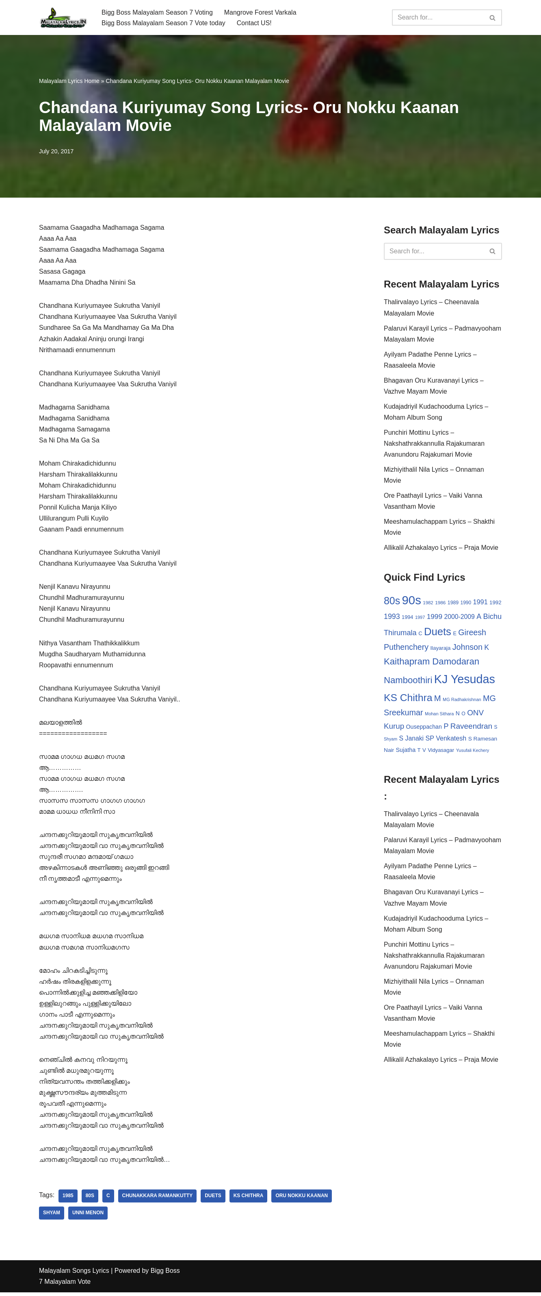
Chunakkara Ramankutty (157, 1200)
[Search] (438, 17)
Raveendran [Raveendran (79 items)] (471, 727)
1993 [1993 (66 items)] (392, 618)
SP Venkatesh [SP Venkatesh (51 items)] (446, 739)
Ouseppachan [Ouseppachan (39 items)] (424, 728)
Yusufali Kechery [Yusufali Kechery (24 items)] (472, 751)
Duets (213, 1200)
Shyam (51, 1217)
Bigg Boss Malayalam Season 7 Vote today (164, 23)
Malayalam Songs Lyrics (74, 1274)
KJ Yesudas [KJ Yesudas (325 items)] (464, 680)
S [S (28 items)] (496, 729)
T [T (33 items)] (419, 752)
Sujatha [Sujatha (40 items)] (406, 751)
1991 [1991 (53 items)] (480, 603)
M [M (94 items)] (437, 699)
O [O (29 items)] (463, 715)
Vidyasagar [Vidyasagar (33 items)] (441, 752)
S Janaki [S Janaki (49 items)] (411, 739)
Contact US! (254, 23)
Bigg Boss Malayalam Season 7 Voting (157, 12)
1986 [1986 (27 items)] (440, 603)
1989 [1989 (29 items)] (453, 604)
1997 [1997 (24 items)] (420, 618)
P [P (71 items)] (446, 727)
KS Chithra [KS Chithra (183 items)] (408, 698)
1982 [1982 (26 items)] (428, 603)
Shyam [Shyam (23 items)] (390, 740)
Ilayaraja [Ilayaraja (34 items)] (440, 650)
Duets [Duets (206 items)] (437, 632)
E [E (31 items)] (455, 635)
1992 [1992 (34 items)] (495, 604)
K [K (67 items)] (486, 649)
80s (90, 1200)
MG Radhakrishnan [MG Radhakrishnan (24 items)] (462, 700)
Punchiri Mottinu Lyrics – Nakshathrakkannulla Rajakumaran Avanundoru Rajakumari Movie (434, 444)
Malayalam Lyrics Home (69, 81)
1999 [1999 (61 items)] (434, 618)
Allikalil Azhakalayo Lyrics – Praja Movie (441, 548)
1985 (68, 1200)
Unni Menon (88, 1217)
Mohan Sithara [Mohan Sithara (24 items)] (439, 715)
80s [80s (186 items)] (392, 602)
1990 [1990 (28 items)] (466, 604)
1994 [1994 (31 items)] (407, 618)
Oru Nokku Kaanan (302, 1200)
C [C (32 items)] (420, 635)
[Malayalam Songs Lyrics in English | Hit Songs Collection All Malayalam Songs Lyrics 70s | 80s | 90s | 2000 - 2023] (63, 17)
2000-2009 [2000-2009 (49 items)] (459, 617)
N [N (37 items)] (458, 715)
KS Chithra (249, 1200)
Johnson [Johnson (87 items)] (467, 648)
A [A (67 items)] (478, 618)
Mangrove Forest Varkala (261, 12)
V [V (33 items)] (424, 752)
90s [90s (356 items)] (411, 601)
